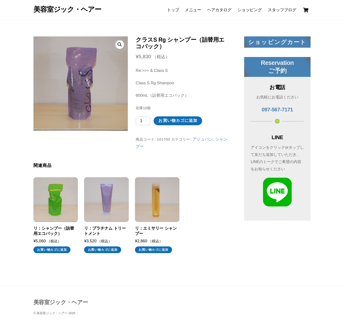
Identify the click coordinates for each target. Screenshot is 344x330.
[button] (119, 44)
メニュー (193, 10)
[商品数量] (143, 120)
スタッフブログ (282, 10)
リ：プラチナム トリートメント (105, 231)
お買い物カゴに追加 (177, 120)
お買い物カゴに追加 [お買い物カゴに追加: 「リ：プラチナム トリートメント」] (103, 249)
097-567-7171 (277, 110)
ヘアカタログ (219, 10)
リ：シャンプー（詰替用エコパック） (53, 231)
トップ (173, 10)
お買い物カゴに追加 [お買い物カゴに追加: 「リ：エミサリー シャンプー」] (153, 249)
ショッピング (249, 10)
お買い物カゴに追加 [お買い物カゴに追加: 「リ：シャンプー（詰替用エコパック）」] (52, 249)
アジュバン (203, 139)
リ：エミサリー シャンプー (156, 231)
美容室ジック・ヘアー (52, 313)
